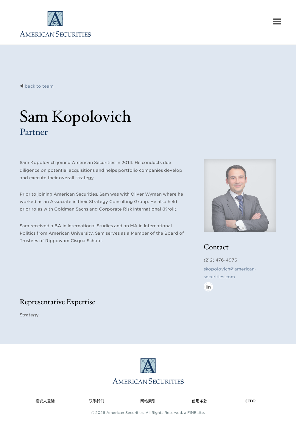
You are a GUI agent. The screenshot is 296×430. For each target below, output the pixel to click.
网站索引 (148, 401)
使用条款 (199, 401)
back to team (39, 86)
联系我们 (96, 401)
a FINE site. (194, 412)
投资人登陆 (45, 401)
